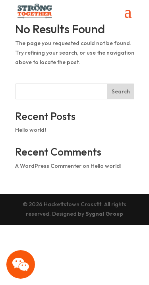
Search (121, 91)
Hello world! (30, 129)
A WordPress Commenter (48, 165)
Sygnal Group (104, 213)
